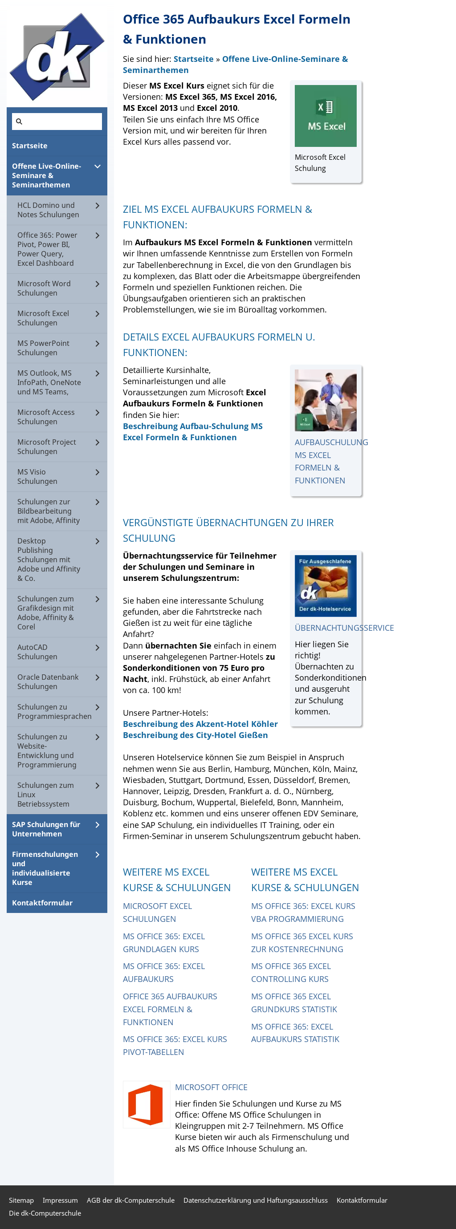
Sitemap (21, 1200)
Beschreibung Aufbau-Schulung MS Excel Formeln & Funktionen (193, 431)
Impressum (60, 1200)
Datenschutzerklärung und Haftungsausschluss (255, 1200)
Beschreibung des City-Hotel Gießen (195, 735)
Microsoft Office (211, 1087)
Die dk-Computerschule (45, 1213)
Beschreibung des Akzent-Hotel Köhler (200, 723)
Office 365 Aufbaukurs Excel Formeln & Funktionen (170, 1009)
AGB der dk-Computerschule (131, 1200)
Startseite (194, 58)
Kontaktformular (362, 1200)
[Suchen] (57, 121)
